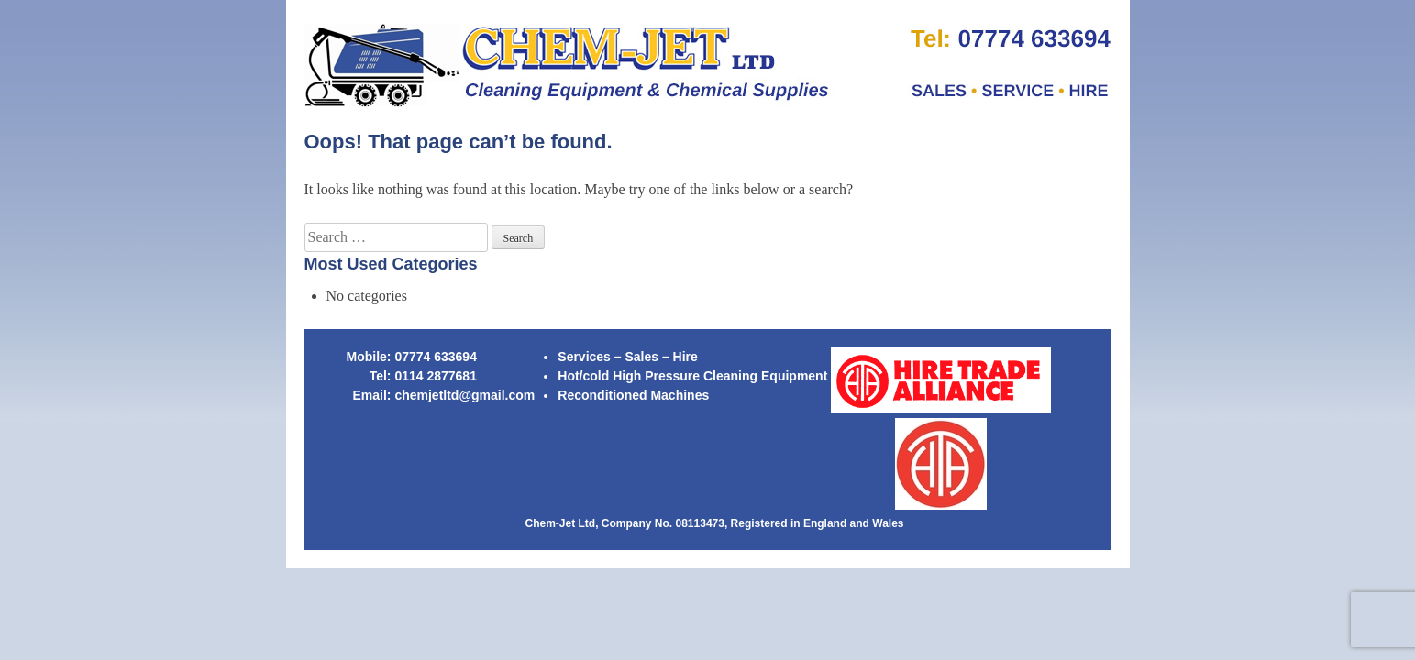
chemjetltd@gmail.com (464, 395)
